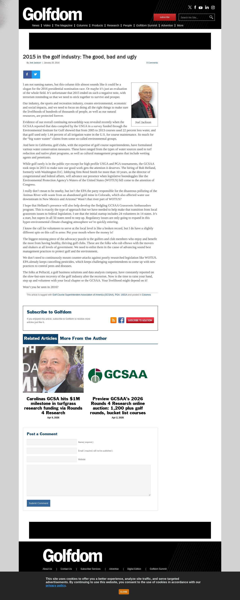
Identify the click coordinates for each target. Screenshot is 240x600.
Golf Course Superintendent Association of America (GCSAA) (83, 294)
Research (113, 25)
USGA (124, 294)
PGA (117, 294)
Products (97, 25)
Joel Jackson (35, 63)
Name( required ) (85, 442)
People (127, 25)
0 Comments (152, 63)
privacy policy (56, 585)
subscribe (165, 17)
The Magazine (64, 25)
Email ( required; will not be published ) (95, 451)
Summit (146, 25)
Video (47, 25)
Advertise (167, 25)
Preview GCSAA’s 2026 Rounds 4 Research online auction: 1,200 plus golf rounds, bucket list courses (118, 405)
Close (123, 592)
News (35, 25)
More (180, 25)
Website (81, 459)
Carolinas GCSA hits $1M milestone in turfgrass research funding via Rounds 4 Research (53, 405)
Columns (82, 25)
